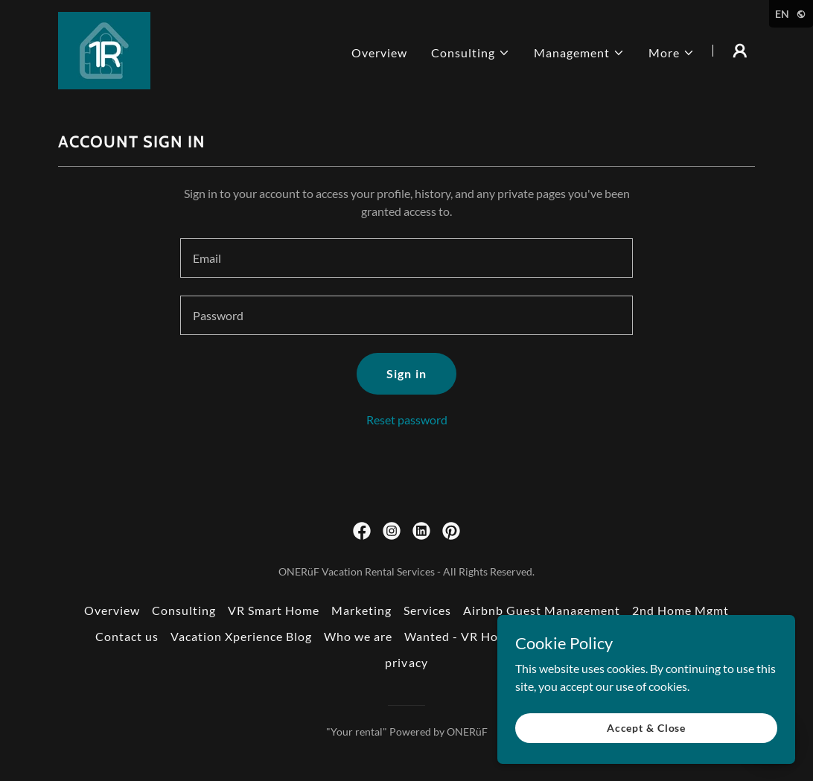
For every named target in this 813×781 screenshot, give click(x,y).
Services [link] (427, 610)
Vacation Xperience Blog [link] (241, 636)
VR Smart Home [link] (273, 610)
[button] (470, 53)
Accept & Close (646, 727)
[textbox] (406, 258)
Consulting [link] (184, 610)
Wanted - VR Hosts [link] (459, 636)
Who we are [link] (358, 636)
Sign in (406, 373)
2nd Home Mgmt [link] (680, 610)
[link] (104, 49)
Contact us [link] (127, 636)
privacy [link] (406, 662)
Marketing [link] (361, 610)
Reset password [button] (406, 419)
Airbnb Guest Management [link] (541, 610)
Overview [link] (379, 52)
